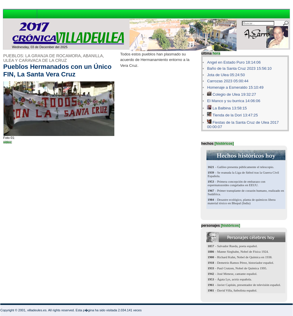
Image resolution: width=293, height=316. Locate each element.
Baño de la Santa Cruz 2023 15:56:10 (239, 68)
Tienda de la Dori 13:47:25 (235, 115)
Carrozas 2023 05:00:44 (228, 81)
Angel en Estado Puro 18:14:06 (234, 62)
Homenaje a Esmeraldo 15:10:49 (235, 87)
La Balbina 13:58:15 (230, 108)
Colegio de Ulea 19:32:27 (234, 94)
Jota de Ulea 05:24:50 (226, 75)
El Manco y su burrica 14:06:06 (233, 101)
